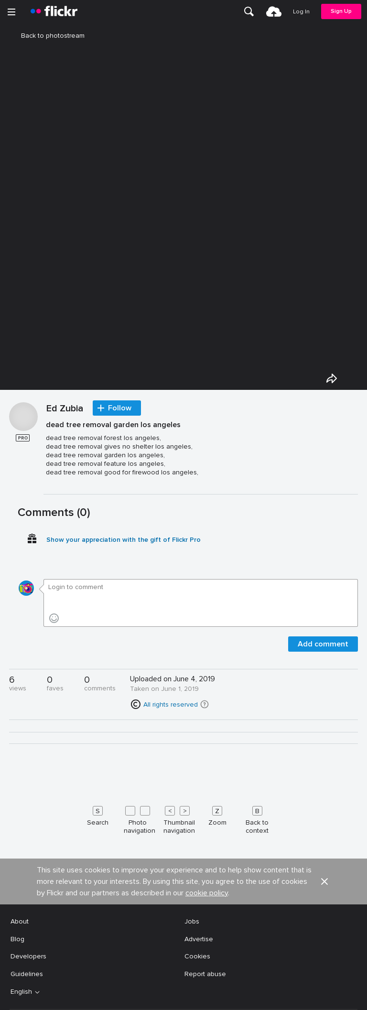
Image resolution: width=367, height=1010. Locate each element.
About (20, 921)
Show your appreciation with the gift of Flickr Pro (123, 540)
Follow (119, 408)
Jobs (191, 921)
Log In (301, 11)
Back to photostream (47, 36)
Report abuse (205, 974)
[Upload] (273, 11)
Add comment (323, 644)
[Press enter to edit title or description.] (200, 453)
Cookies (197, 956)
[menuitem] (249, 11)
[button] (204, 704)
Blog (17, 939)
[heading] (54, 11)
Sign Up (341, 11)
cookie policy (206, 893)
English (21, 992)
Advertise (198, 939)
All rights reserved (170, 704)
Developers (28, 956)
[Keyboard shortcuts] (183, 818)
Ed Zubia (64, 409)
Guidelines (27, 974)
